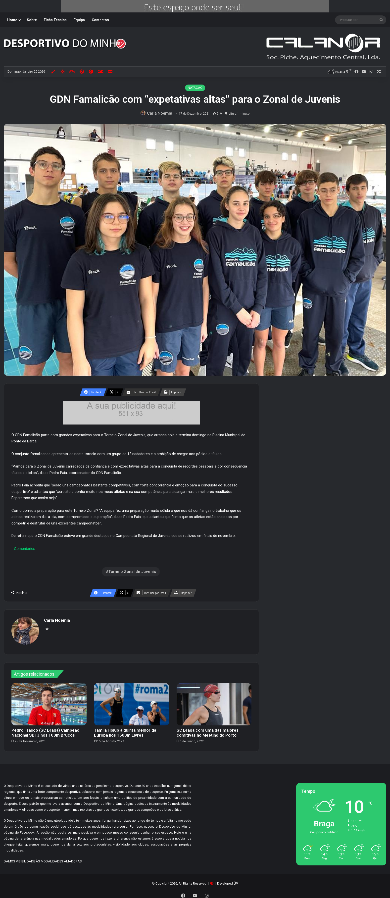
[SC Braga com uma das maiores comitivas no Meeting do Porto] (214, 702)
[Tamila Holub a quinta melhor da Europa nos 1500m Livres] (131, 702)
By (236, 880)
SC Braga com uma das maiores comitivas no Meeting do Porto (208, 730)
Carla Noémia (161, 113)
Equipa (79, 20)
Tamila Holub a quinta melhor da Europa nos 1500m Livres (125, 730)
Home (12, 20)
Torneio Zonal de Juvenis (132, 571)
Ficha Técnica (55, 20)
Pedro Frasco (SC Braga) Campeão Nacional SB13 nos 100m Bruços (45, 730)
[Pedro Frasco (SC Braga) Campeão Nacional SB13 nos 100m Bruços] (49, 702)
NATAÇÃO (195, 88)
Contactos (100, 20)
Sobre (32, 20)
